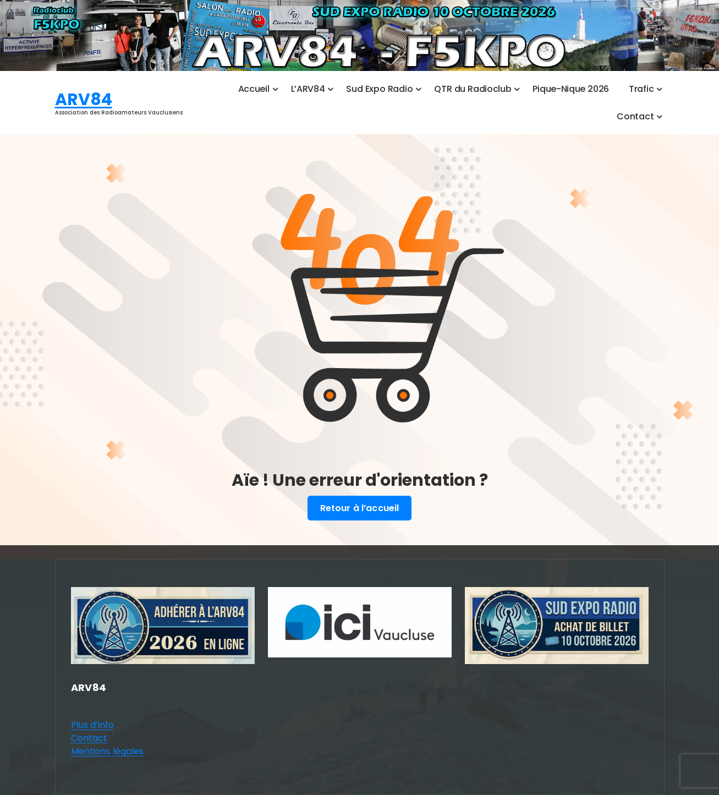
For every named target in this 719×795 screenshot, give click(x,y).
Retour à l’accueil (359, 508)
